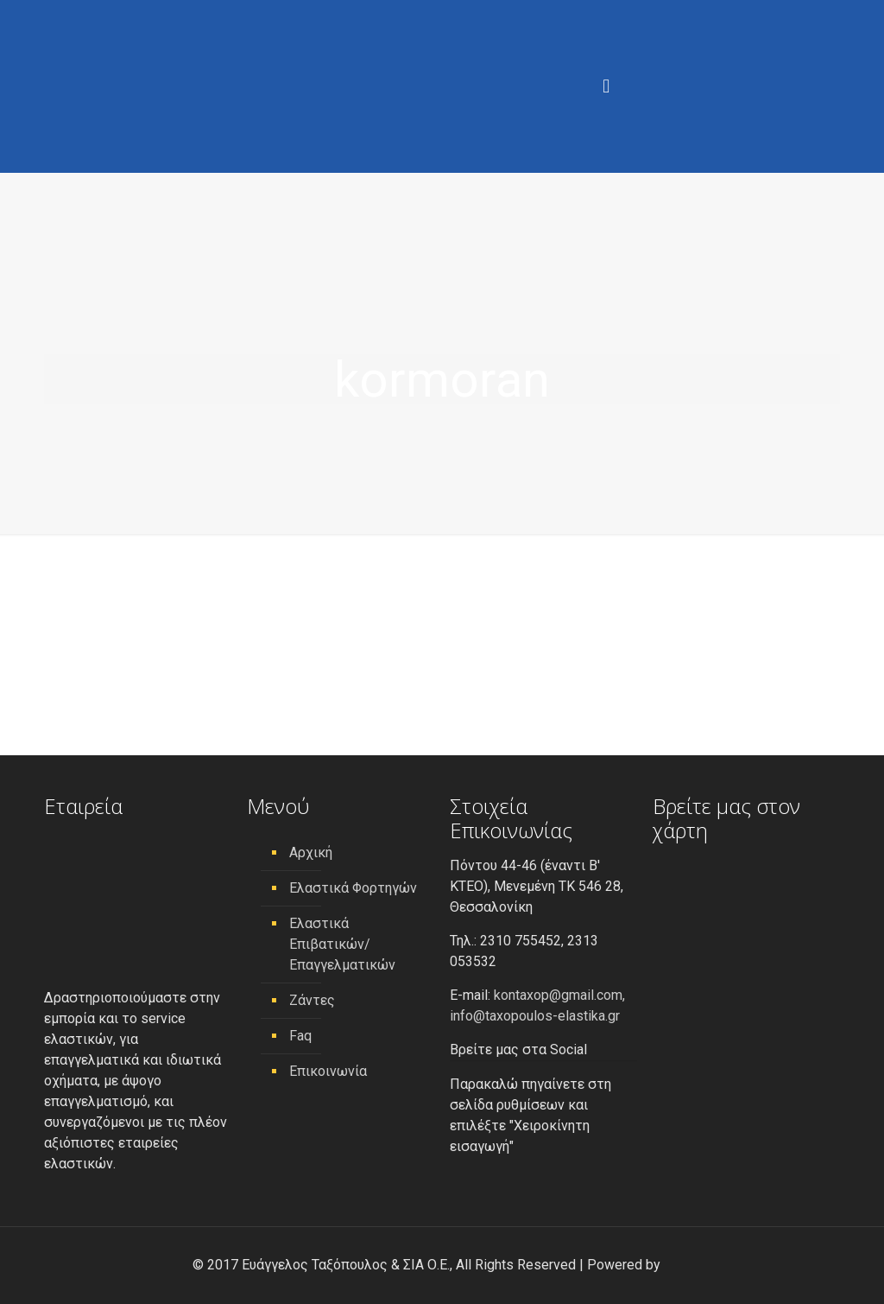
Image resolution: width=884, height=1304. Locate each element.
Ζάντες (312, 1000)
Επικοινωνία (328, 1071)
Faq (300, 1035)
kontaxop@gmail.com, (559, 995)
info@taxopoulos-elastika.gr (535, 1016)
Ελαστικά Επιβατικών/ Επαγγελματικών (342, 944)
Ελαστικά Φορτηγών (353, 888)
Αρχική (310, 852)
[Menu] (606, 86)
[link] (677, 1264)
